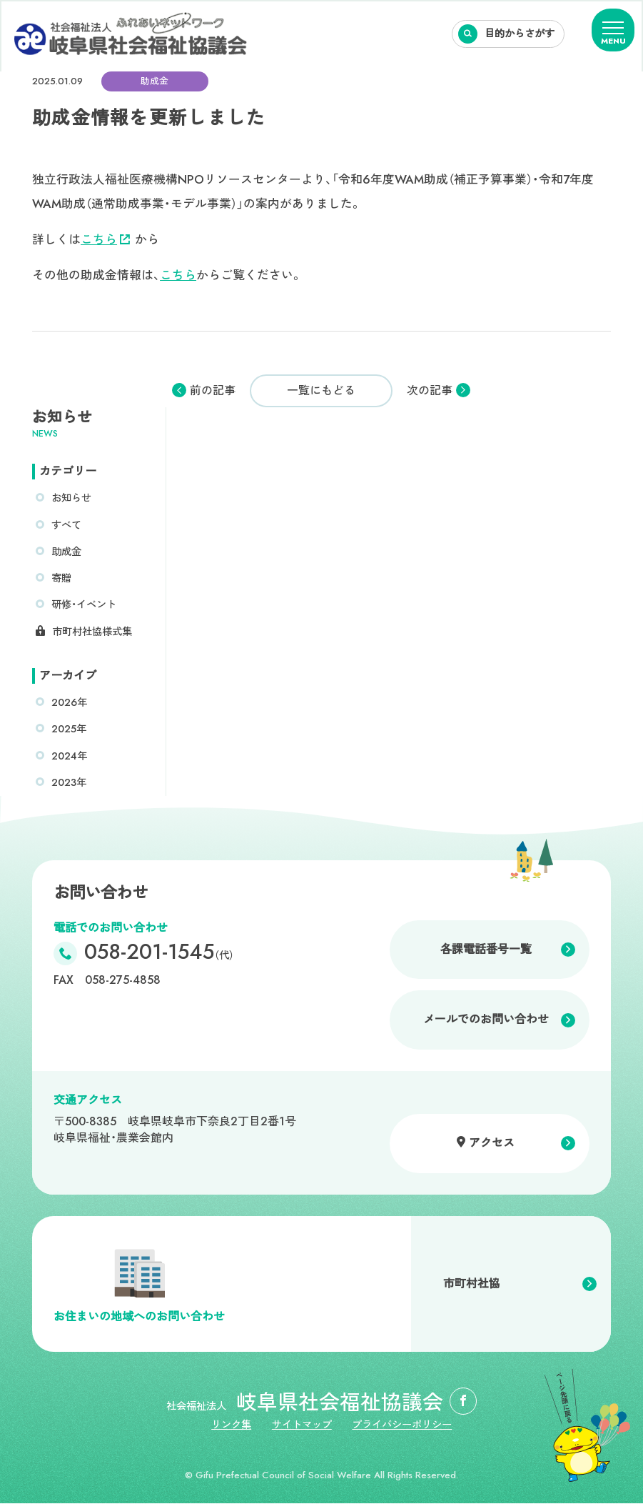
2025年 (69, 729)
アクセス (492, 1143)
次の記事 (429, 391)
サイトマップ (302, 1425)
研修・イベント (83, 604)
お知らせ (71, 498)
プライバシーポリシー (402, 1425)
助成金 (66, 551)
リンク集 (231, 1425)
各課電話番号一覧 (486, 949)
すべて (66, 525)
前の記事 (213, 391)
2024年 (69, 756)
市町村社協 (471, 1283)
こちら (105, 239)
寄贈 (61, 578)
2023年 (69, 782)
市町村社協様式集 (92, 631)
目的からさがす (520, 33)
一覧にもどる (321, 390)
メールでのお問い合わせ (486, 1020)
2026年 (69, 702)
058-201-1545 (159, 954)
